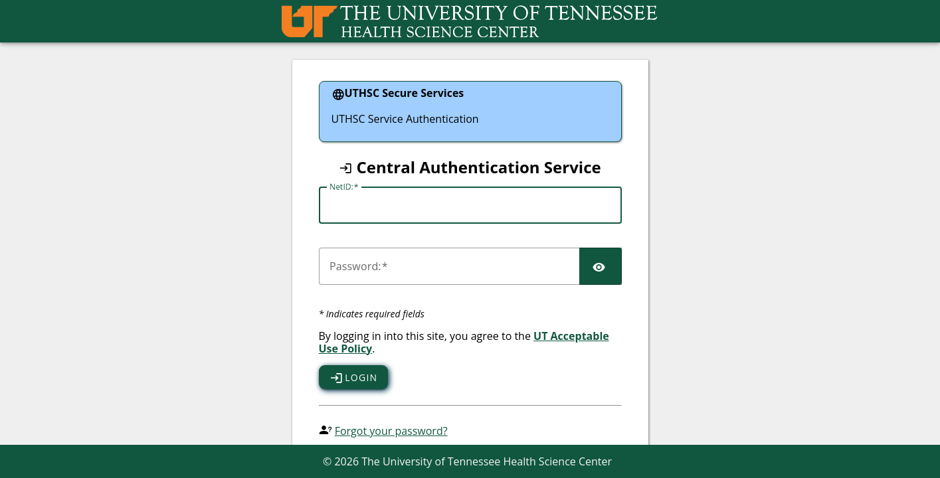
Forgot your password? (391, 431)
